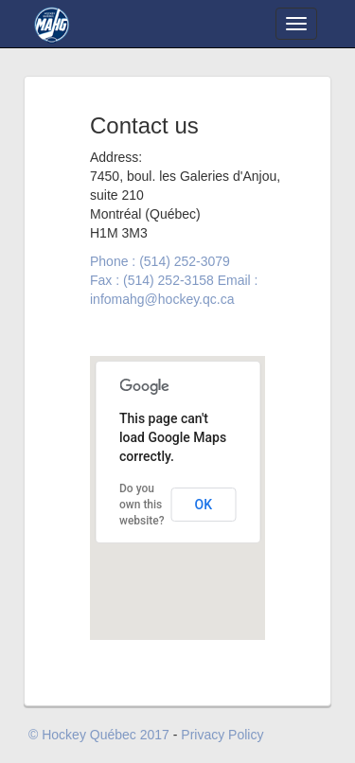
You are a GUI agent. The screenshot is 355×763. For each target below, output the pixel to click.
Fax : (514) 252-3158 (152, 280)
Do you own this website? (142, 504)
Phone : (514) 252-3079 (160, 261)
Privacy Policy (222, 734)
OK (204, 504)
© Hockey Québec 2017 (98, 734)
